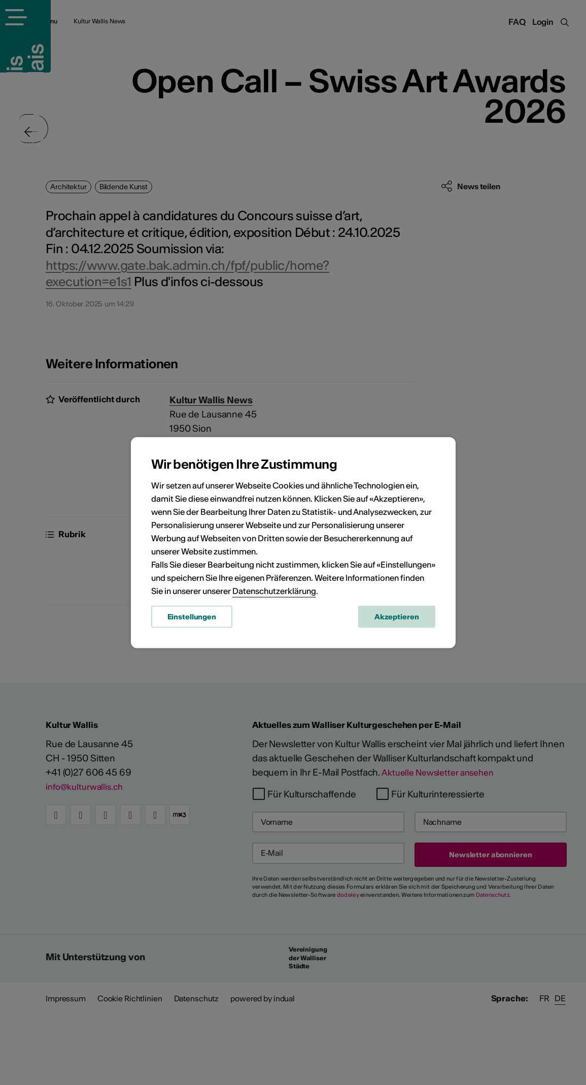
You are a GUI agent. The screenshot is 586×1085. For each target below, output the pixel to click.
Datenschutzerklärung (274, 593)
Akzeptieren (396, 618)
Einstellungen (191, 618)
